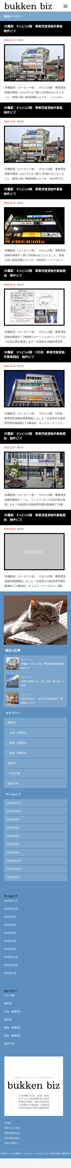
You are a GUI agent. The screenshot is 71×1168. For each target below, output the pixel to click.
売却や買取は (11, 1143)
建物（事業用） (18, 742)
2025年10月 (14, 811)
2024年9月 (13, 852)
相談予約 (13, 783)
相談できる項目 (12, 1128)
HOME (7, 1123)
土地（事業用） (18, 732)
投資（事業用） (18, 753)
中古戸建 (14, 773)
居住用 (12, 763)
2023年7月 (13, 877)
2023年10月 (14, 868)
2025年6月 (13, 827)
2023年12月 (14, 860)
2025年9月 (13, 819)
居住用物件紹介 (12, 1138)
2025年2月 (13, 844)
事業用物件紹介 (12, 1133)
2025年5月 (13, 835)
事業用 (20, 40)
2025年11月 (14, 803)
